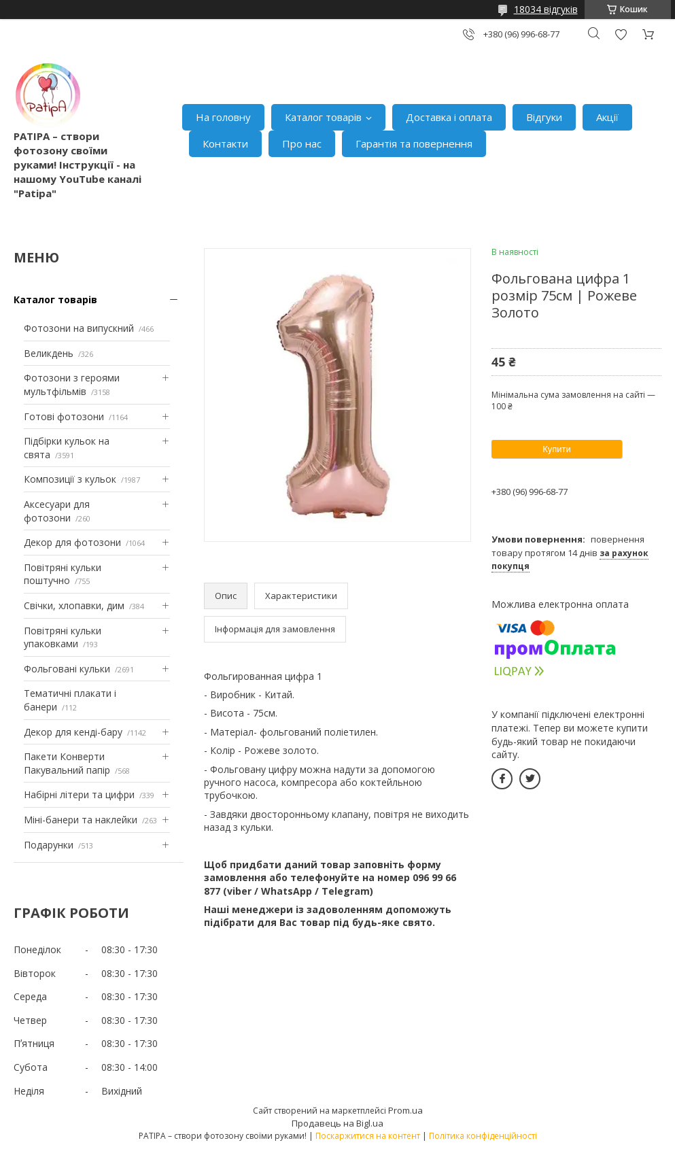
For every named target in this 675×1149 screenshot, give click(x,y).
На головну (223, 117)
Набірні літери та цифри (79, 794)
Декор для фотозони (72, 542)
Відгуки (544, 117)
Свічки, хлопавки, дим (74, 605)
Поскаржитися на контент (367, 1136)
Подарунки (48, 844)
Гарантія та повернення (414, 143)
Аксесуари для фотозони (57, 511)
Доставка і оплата (449, 117)
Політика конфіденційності (483, 1136)
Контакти (225, 143)
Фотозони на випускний (79, 328)
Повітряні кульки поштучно (62, 574)
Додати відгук (620, 34)
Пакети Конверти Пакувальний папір (67, 763)
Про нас (302, 143)
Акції (607, 117)
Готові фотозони (64, 416)
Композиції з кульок (70, 479)
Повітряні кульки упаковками (62, 637)
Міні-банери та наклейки (80, 819)
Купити (556, 449)
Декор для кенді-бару (73, 731)
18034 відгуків (546, 9)
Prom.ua (405, 1110)
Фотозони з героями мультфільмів (72, 384)
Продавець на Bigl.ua (337, 1123)
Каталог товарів (323, 117)
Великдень (48, 353)
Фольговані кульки (67, 668)
